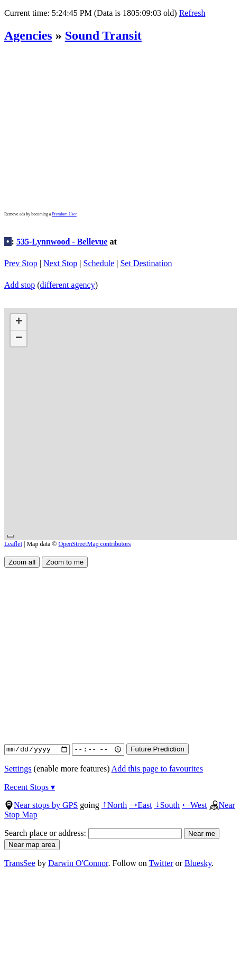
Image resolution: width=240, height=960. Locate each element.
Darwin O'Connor (78, 863)
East (140, 805)
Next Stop (60, 263)
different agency (67, 284)
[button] (18, 322)
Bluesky (197, 863)
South (167, 805)
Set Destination (146, 263)
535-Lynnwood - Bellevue (61, 241)
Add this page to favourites (157, 768)
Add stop (19, 284)
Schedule (99, 263)
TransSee (19, 863)
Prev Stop (21, 263)
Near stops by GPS (41, 805)
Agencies (28, 35)
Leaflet (13, 544)
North (114, 805)
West (194, 805)
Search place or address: (93, 833)
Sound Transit (103, 35)
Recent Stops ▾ (29, 787)
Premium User (64, 214)
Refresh (192, 12)
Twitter (161, 863)
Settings (18, 768)
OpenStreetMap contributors (95, 544)
